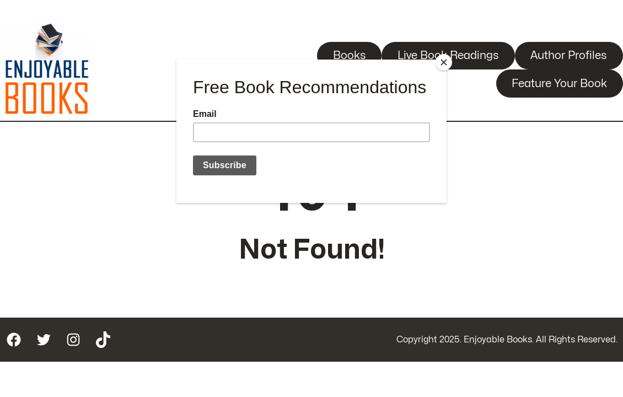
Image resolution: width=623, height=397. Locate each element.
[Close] (444, 62)
